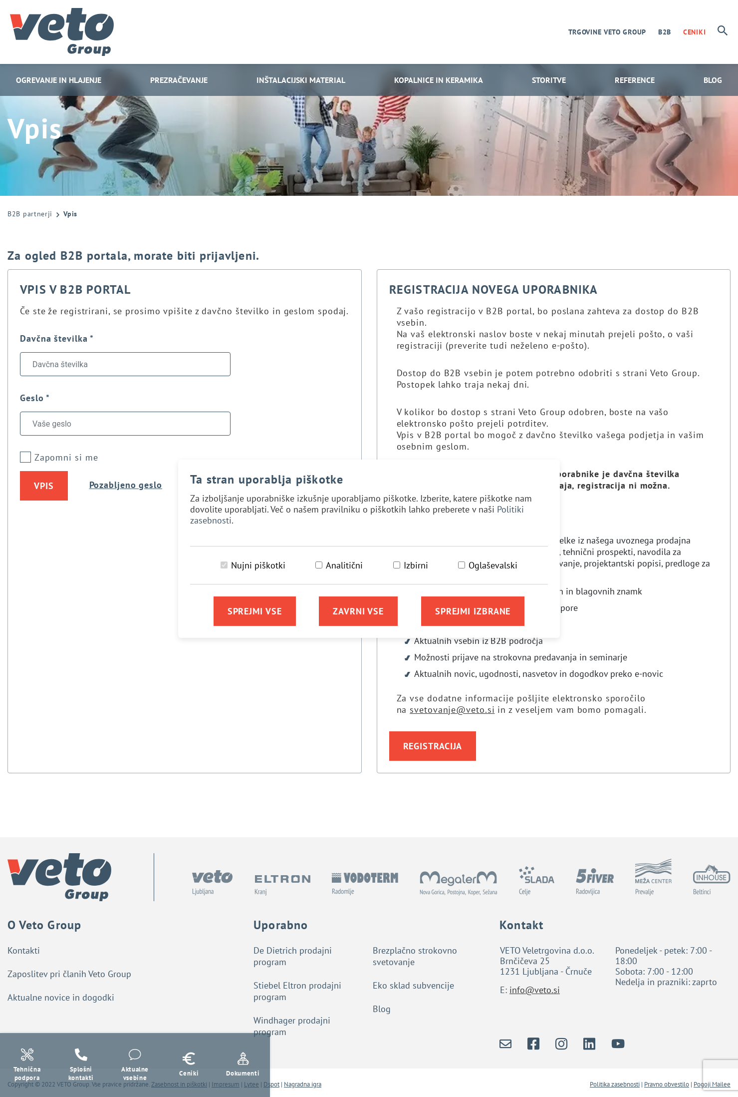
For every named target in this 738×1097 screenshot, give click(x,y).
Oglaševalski (493, 565)
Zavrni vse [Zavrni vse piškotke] (358, 611)
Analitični (344, 565)
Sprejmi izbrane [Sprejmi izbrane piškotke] (473, 611)
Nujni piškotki (258, 565)
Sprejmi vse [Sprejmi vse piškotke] (255, 611)
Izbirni (416, 565)
